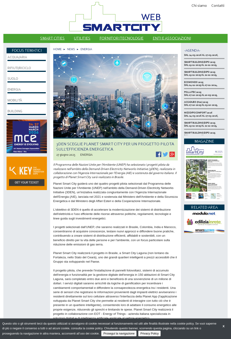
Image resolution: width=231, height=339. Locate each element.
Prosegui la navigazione (118, 333)
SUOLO (12, 79)
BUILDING (14, 111)
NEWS (71, 49)
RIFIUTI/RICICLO (19, 68)
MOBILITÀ (14, 100)
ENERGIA (86, 49)
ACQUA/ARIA (17, 57)
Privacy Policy (149, 333)
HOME (57, 49)
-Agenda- (192, 50)
